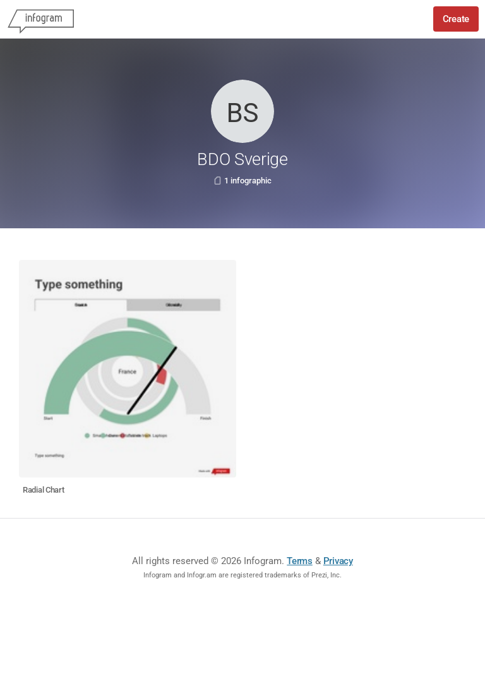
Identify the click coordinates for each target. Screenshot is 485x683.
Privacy (338, 561)
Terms (300, 561)
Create (456, 19)
